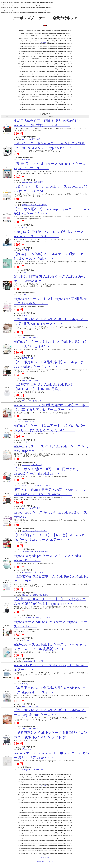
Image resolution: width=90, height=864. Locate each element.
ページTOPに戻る (45, 857)
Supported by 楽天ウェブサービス (45, 861)
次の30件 (43, 42)
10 (43, 111)
